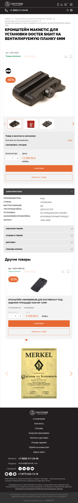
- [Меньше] (7, 158)
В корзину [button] (39, 323)
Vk (24, 468)
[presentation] (5, 124)
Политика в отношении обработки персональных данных (39, 489)
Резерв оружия (39, 442)
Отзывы (39, 428)
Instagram (28, 468)
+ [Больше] (17, 158)
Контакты (39, 423)
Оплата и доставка (39, 438)
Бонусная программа (39, 433)
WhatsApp (6, 474)
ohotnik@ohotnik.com (27, 463)
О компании (39, 419)
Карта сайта (39, 452)
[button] (66, 56)
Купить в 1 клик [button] (39, 332)
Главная (8, 19)
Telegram (10, 474)
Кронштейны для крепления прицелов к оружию (33, 19)
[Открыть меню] (71, 4)
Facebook (20, 468)
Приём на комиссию (39, 447)
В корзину (39, 168)
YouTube (32, 468)
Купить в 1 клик (39, 177)
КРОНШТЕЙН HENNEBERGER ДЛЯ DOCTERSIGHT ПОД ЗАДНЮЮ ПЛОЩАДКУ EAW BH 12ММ (35, 301)
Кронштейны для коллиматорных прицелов (21, 21)
